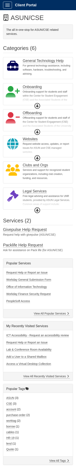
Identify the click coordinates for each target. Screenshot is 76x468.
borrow (10, 426)
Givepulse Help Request (25, 229)
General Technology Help (43, 61)
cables (10, 432)
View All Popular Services (51, 313)
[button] (37, 106)
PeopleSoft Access (18, 301)
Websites (30, 139)
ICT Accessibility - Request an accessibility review (37, 335)
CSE (9, 403)
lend (9, 443)
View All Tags (59, 460)
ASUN (10, 398)
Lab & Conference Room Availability (28, 349)
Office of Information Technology (26, 286)
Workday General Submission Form (28, 279)
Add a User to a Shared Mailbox (26, 356)
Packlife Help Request (23, 245)
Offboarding (32, 113)
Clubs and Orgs (35, 165)
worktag (11, 420)
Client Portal (25, 5)
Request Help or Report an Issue (27, 272)
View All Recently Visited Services (46, 376)
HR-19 (10, 437)
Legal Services (35, 191)
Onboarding (32, 87)
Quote (10, 449)
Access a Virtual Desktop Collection (28, 363)
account (11, 409)
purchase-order (16, 415)
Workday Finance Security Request (28, 294)
